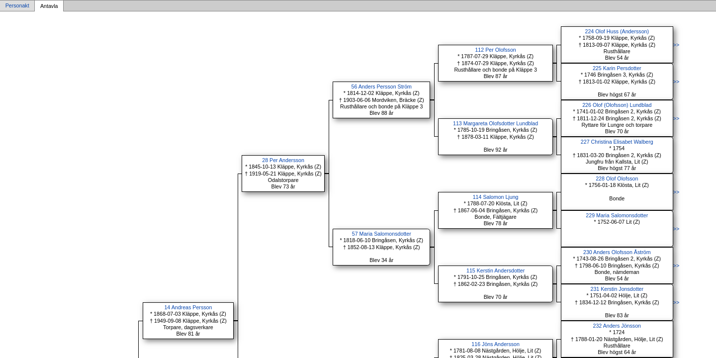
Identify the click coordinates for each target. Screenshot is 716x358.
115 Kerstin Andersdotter (495, 270)
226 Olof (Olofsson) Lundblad (616, 105)
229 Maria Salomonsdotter (617, 215)
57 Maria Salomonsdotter (381, 234)
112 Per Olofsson (495, 50)
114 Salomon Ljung (496, 197)
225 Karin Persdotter (617, 68)
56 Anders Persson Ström (382, 87)
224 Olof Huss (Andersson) (617, 31)
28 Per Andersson (283, 160)
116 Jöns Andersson (495, 344)
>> (676, 45)
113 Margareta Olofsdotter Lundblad (495, 123)
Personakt (17, 6)
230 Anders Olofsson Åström (617, 252)
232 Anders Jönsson (617, 326)
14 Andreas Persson (188, 307)
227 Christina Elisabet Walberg (617, 142)
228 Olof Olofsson (617, 178)
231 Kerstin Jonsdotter (616, 289)
